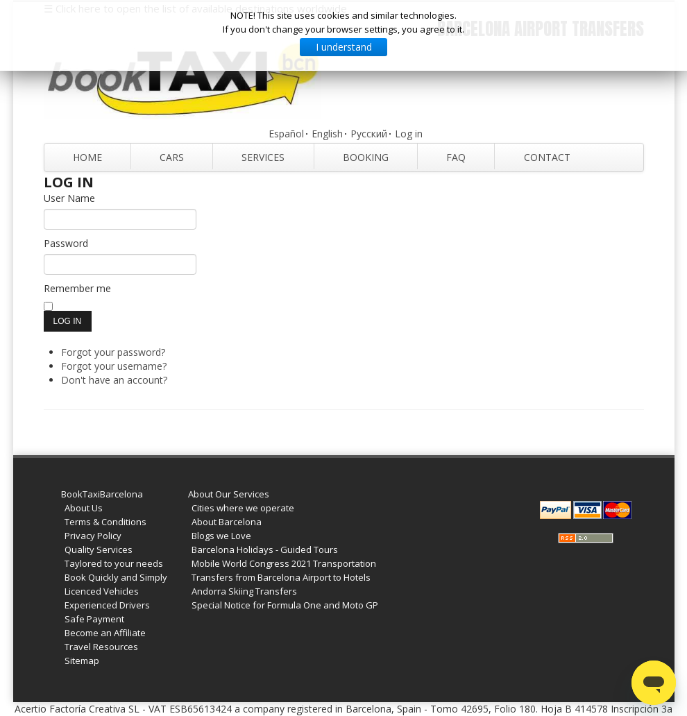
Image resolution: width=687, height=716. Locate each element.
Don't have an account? (114, 379)
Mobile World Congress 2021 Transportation (284, 563)
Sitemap (82, 660)
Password (66, 243)
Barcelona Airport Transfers (540, 29)
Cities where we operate (243, 508)
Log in (409, 133)
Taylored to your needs (114, 563)
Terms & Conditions (105, 521)
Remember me (77, 288)
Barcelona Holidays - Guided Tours (265, 549)
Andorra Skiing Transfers (244, 591)
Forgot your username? (114, 366)
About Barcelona (227, 521)
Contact (547, 157)
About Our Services (228, 494)
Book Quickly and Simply (116, 577)
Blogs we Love (221, 535)
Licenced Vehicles (102, 591)
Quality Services (99, 549)
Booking (366, 157)
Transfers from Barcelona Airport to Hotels (281, 577)
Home (87, 157)
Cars (172, 157)
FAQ (456, 157)
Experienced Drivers (107, 605)
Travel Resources (101, 646)
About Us (84, 508)
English (327, 133)
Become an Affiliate (105, 632)
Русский (368, 133)
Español (286, 133)
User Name (69, 198)
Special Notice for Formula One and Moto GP (285, 605)
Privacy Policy (93, 535)
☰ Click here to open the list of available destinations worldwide (195, 8)
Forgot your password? (113, 352)
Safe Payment (94, 619)
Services (263, 157)
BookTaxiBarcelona (102, 494)
